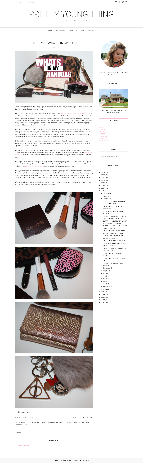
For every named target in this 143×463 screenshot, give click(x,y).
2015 (103, 292)
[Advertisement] (114, 321)
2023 (103, 172)
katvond (41, 422)
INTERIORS (103, 132)
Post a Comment (23, 445)
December (106, 193)
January (105, 289)
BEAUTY (102, 127)
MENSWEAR (103, 136)
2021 (103, 177)
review (82, 422)
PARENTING (103, 138)
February (106, 286)
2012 (103, 300)
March (105, 284)
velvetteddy (28, 424)
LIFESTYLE (102, 134)
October (105, 199)
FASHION (102, 129)
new (76, 422)
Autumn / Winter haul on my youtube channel (76, 113)
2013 (103, 297)
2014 (103, 294)
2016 (103, 191)
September (106, 268)
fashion (32, 422)
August (105, 271)
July (104, 273)
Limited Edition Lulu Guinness (34, 166)
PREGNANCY (103, 141)
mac (71, 422)
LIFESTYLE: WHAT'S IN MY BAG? (114, 241)
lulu (66, 422)
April (104, 281)
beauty (24, 422)
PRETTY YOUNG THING (71, 14)
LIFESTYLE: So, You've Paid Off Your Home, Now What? (113, 111)
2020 (103, 180)
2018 (103, 185)
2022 (103, 175)
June (104, 276)
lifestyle (51, 422)
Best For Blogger (84, 460)
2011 (103, 302)
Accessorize (36, 116)
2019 (103, 183)
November (106, 196)
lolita (59, 422)
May (104, 279)
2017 (103, 188)
